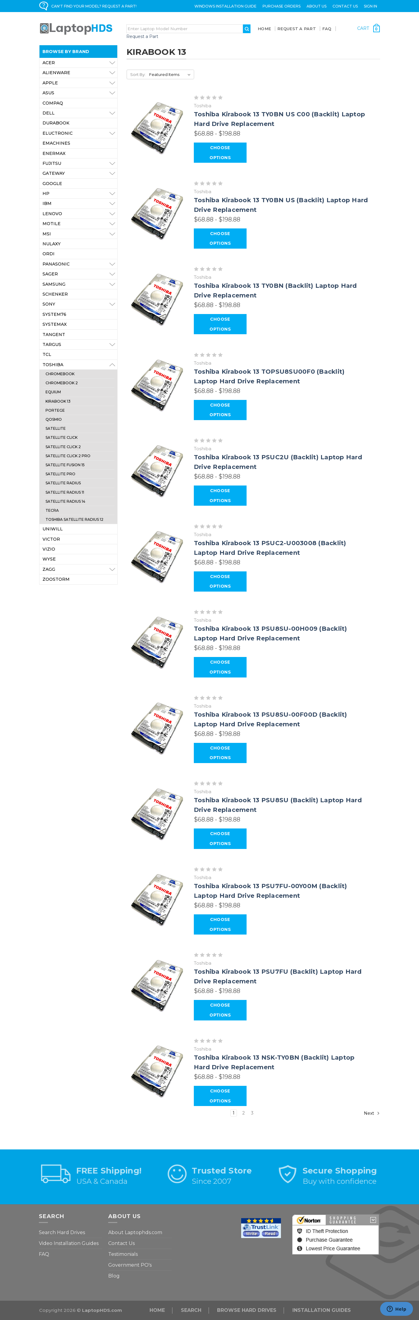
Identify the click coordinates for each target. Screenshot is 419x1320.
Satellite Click (61, 437)
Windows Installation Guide (225, 6)
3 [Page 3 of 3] (252, 1113)
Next (372, 1113)
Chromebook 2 (62, 383)
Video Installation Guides (69, 1243)
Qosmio (54, 419)
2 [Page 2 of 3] (243, 1113)
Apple (80, 83)
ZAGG (80, 569)
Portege (55, 410)
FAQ (327, 28)
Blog (114, 1276)
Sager (80, 274)
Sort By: (138, 74)
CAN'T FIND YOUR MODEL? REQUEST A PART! (94, 6)
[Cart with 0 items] (368, 28)
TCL (47, 354)
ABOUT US (316, 6)
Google (52, 183)
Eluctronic (80, 133)
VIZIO (49, 549)
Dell (80, 113)
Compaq (53, 103)
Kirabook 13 (58, 401)
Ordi (49, 253)
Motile (80, 223)
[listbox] (171, 74)
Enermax (54, 153)
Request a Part (142, 36)
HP (80, 193)
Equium (53, 392)
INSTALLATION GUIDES (321, 1310)
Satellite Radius (63, 483)
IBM (80, 203)
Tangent (54, 334)
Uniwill (53, 529)
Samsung (80, 284)
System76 (54, 314)
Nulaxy (52, 244)
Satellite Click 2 (63, 447)
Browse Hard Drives (246, 1310)
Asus (80, 93)
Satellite (56, 428)
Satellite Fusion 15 (65, 465)
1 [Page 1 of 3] (234, 1113)
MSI (80, 234)
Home (264, 28)
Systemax (55, 324)
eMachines (56, 143)
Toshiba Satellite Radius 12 (74, 519)
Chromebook (60, 374)
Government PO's (130, 1265)
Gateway (80, 173)
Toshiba (80, 364)
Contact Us (345, 6)
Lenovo (80, 213)
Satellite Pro (60, 474)
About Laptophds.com (135, 1232)
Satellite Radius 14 (65, 501)
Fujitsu (80, 163)
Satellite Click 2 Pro (68, 456)
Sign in (370, 6)
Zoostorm (56, 579)
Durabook (56, 123)
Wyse (49, 559)
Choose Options (220, 152)
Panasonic (80, 264)
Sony (80, 304)
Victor (51, 539)
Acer (80, 63)
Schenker (55, 294)
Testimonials (123, 1254)
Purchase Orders (282, 6)
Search (191, 1310)
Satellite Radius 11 (65, 492)
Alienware (80, 72)
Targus (80, 344)
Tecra (52, 510)
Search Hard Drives (62, 1232)
